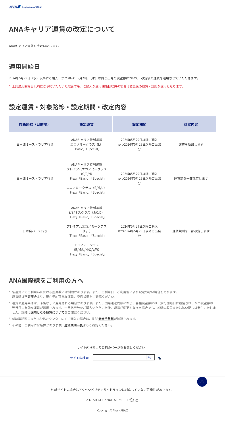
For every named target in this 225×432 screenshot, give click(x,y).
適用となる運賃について (47, 312)
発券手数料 (106, 318)
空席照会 (30, 296)
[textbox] (124, 357)
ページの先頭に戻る (202, 382)
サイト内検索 (79, 358)
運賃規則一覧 (73, 325)
